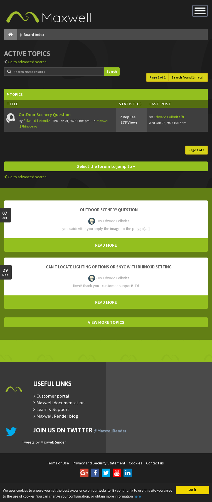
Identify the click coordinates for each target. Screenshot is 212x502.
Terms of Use (58, 463)
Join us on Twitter (79, 430)
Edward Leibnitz (37, 120)
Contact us (155, 463)
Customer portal (52, 396)
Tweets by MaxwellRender (44, 442)
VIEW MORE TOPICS (106, 322)
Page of (158, 77)
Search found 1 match (188, 77)
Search (112, 71)
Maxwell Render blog (57, 416)
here (137, 496)
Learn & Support (52, 409)
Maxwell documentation (60, 403)
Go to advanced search (27, 61)
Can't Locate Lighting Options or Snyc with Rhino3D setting (109, 267)
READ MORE (106, 245)
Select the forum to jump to (106, 166)
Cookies (135, 463)
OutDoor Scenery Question (45, 114)
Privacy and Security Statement (99, 463)
